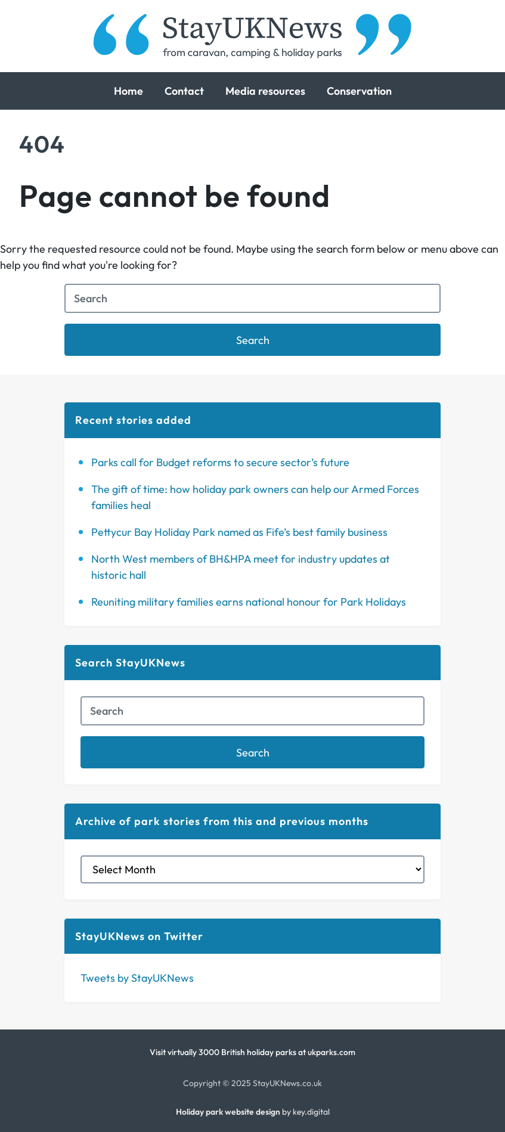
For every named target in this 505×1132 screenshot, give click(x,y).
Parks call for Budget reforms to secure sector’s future (220, 462)
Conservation (359, 91)
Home (128, 91)
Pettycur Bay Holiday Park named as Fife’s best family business (239, 532)
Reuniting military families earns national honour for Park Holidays (248, 602)
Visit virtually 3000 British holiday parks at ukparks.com (252, 1052)
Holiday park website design (228, 1111)
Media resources (265, 91)
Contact (184, 91)
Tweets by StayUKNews (137, 978)
